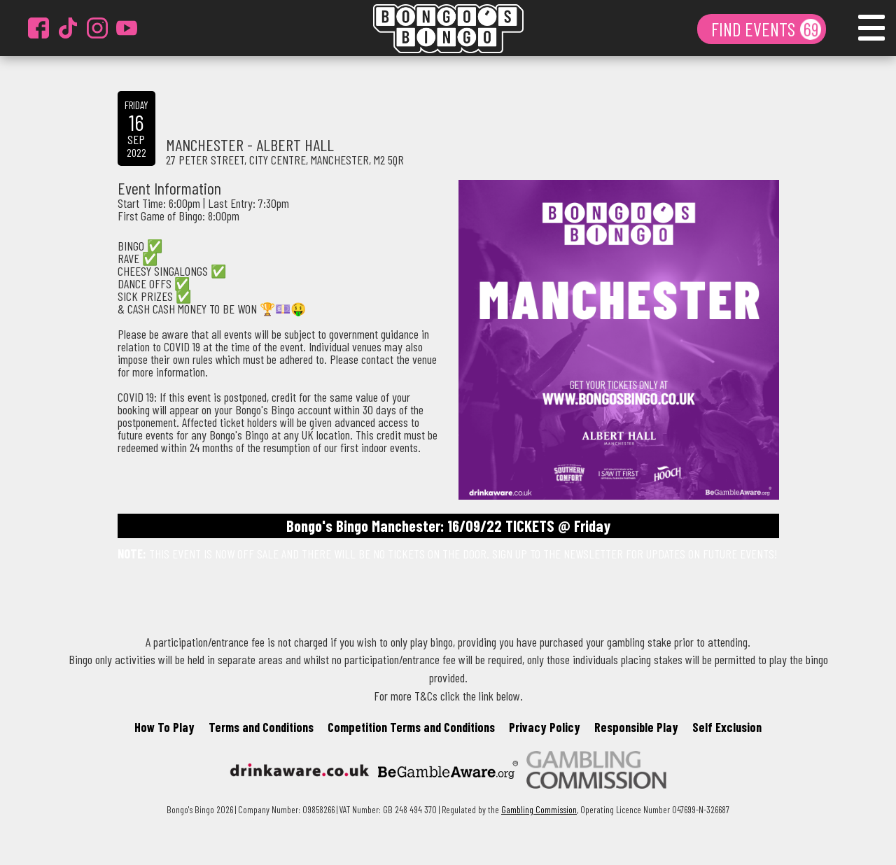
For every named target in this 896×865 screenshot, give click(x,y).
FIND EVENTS (755, 28)
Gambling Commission (539, 809)
